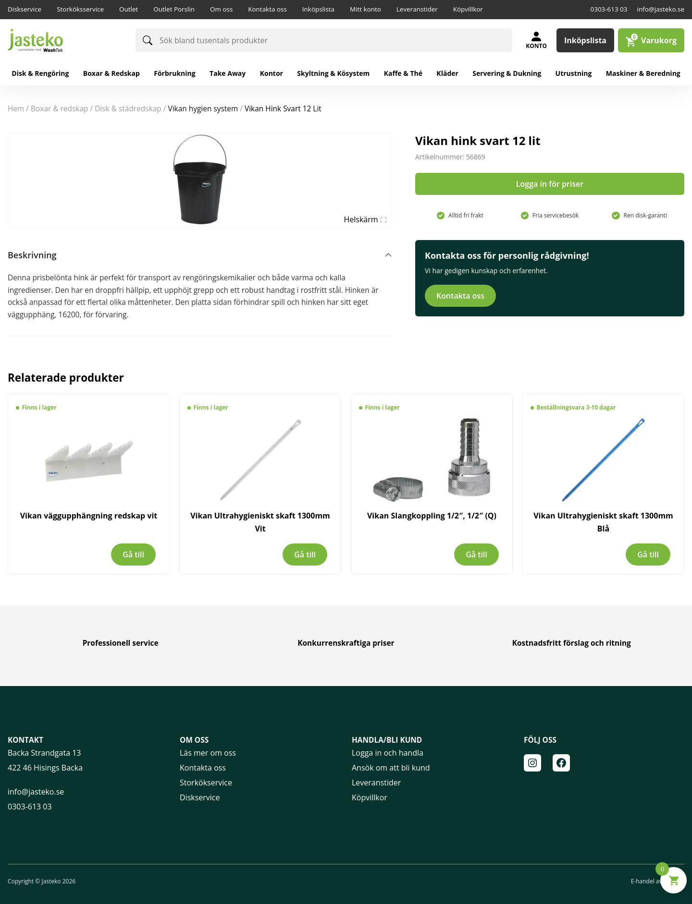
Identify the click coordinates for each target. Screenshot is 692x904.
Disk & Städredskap (128, 108)
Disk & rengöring (40, 73)
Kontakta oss (267, 9)
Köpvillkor (468, 9)
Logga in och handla (387, 752)
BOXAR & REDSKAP (59, 108)
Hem (16, 108)
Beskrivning (32, 255)
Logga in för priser (549, 184)
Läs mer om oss (208, 752)
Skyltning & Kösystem (333, 73)
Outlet (128, 9)
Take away (228, 73)
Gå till (133, 554)
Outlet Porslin (174, 9)
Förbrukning (174, 73)
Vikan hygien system (203, 108)
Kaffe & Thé (403, 73)
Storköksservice (80, 9)
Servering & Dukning (506, 73)
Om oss (221, 9)
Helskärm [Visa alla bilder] (365, 219)
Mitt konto (365, 9)
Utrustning (574, 73)
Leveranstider (417, 9)
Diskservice (24, 9)
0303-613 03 (609, 9)
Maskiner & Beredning (643, 73)
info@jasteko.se (660, 9)
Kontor (271, 73)
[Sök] (148, 40)
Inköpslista (318, 9)
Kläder (447, 73)
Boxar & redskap (111, 73)
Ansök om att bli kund (391, 767)
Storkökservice (206, 782)
